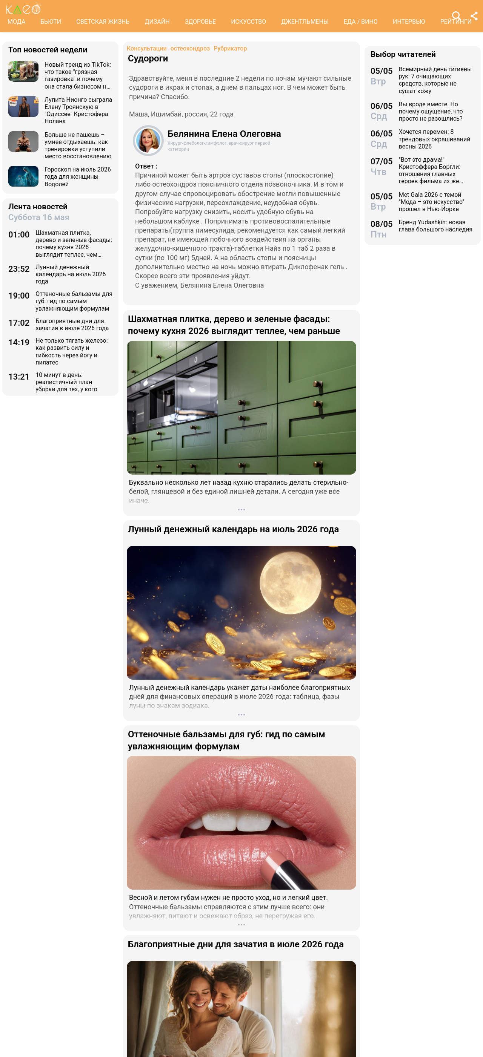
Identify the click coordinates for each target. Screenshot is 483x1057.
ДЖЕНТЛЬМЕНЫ (305, 21)
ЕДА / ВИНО (361, 21)
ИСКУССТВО (248, 21)
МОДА (16, 21)
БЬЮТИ (50, 21)
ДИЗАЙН (157, 21)
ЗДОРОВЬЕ (200, 21)
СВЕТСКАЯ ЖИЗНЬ (102, 21)
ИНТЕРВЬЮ (409, 21)
